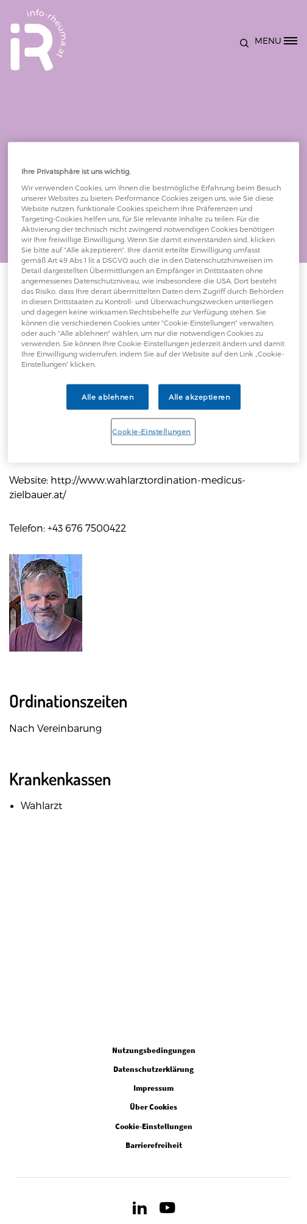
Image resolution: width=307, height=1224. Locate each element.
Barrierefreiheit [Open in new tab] (153, 1145)
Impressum (153, 1088)
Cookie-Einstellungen (151, 431)
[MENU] (280, 40)
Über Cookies (153, 1107)
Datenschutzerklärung (153, 1069)
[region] (154, 302)
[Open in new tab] (139, 1211)
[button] (247, 40)
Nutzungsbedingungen (154, 1050)
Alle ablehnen (107, 396)
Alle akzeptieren (199, 396)
